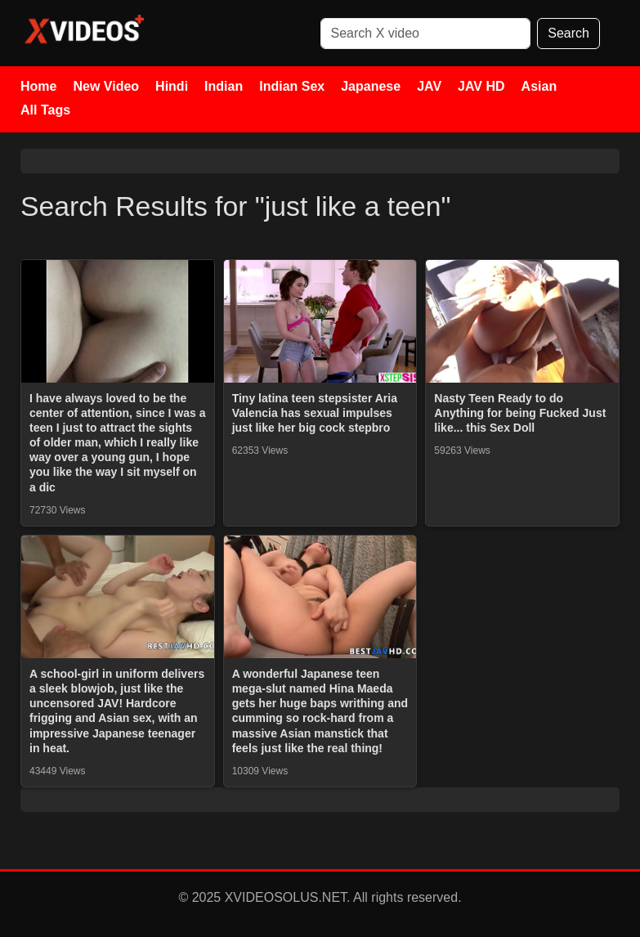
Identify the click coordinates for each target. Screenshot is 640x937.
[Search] (425, 33)
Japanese (371, 86)
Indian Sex (291, 86)
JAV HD (481, 86)
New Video (106, 86)
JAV (429, 86)
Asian (539, 86)
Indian (223, 86)
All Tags (45, 110)
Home (38, 86)
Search (568, 33)
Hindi (171, 86)
